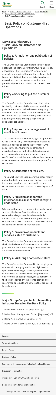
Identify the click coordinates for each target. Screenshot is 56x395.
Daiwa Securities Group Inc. (7, 4)
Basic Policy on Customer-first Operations (19, 384)
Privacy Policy (8, 350)
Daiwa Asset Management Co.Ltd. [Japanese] (26, 314)
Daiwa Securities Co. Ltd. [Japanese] (22, 309)
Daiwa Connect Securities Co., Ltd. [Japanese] (27, 323)
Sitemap (5, 336)
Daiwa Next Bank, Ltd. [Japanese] (21, 318)
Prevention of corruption (12, 371)
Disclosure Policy (9, 357)
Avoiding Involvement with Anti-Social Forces (20, 377)
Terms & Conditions (10, 343)
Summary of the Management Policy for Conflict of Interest (26, 364)
